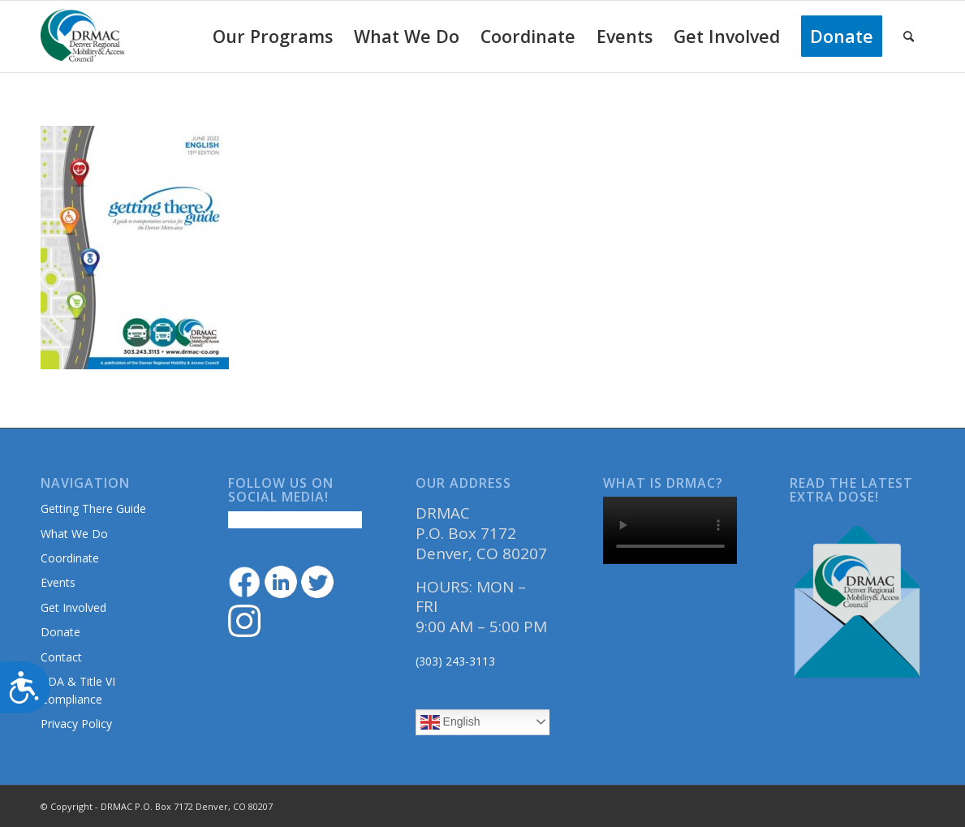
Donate (60, 632)
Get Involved (73, 607)
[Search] (908, 36)
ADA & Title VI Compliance (78, 690)
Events (58, 582)
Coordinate (70, 558)
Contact (61, 657)
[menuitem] (272, 36)
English (450, 722)
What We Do (74, 533)
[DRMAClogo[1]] (83, 36)
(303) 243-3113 (455, 661)
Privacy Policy (76, 723)
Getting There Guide (93, 508)
